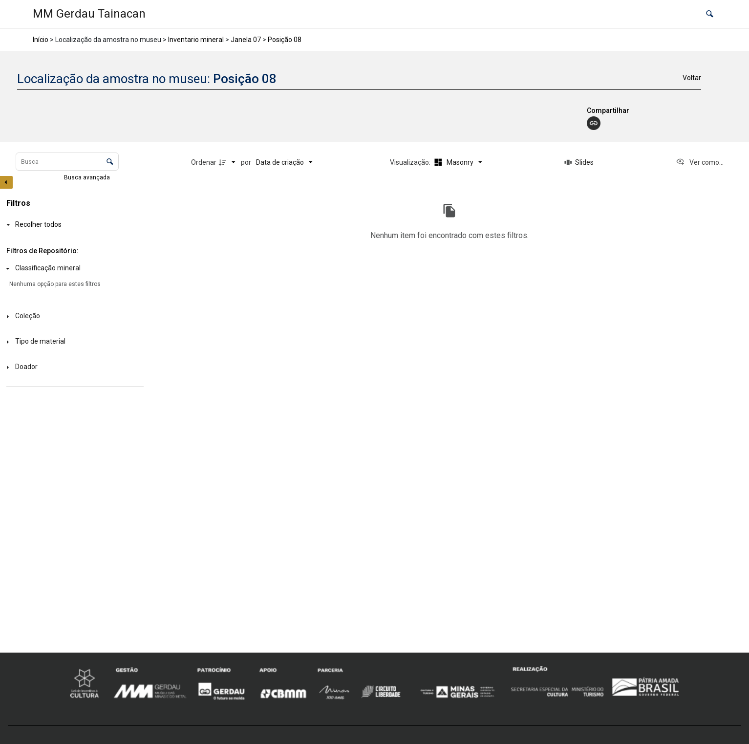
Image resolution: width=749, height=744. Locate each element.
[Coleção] (73, 316)
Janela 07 (246, 40)
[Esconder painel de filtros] (6, 182)
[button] (710, 14)
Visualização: (411, 162)
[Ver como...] (699, 162)
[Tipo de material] (73, 342)
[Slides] (579, 162)
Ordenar (203, 162)
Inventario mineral (196, 40)
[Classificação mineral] (73, 268)
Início (40, 40)
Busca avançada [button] (87, 177)
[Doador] (73, 367)
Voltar (692, 78)
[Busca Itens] (67, 162)
